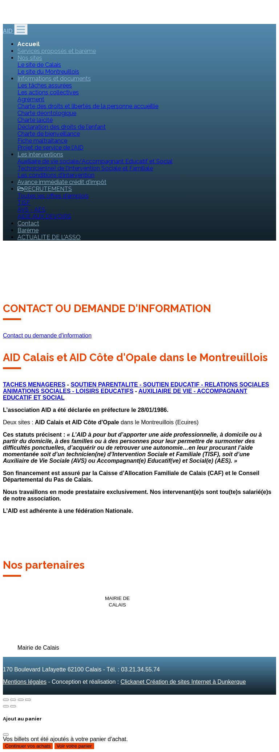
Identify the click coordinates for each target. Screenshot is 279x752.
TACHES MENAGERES (34, 384)
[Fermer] (6, 734)
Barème (28, 230)
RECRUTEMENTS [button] (44, 188)
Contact (28, 223)
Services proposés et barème (56, 51)
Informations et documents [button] (54, 78)
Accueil (28, 44)
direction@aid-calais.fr (31, 17)
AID (8, 31)
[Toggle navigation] (21, 29)
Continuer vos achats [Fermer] (27, 746)
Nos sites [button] (29, 57)
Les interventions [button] (40, 154)
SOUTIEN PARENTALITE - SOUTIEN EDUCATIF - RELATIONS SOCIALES (169, 384)
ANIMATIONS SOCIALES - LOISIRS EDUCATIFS (68, 391)
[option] (25, 591)
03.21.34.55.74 (87, 17)
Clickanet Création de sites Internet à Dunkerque (183, 682)
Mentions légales (24, 682)
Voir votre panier (74, 746)
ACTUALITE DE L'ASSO (49, 237)
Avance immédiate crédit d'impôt (61, 182)
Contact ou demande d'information (47, 335)
